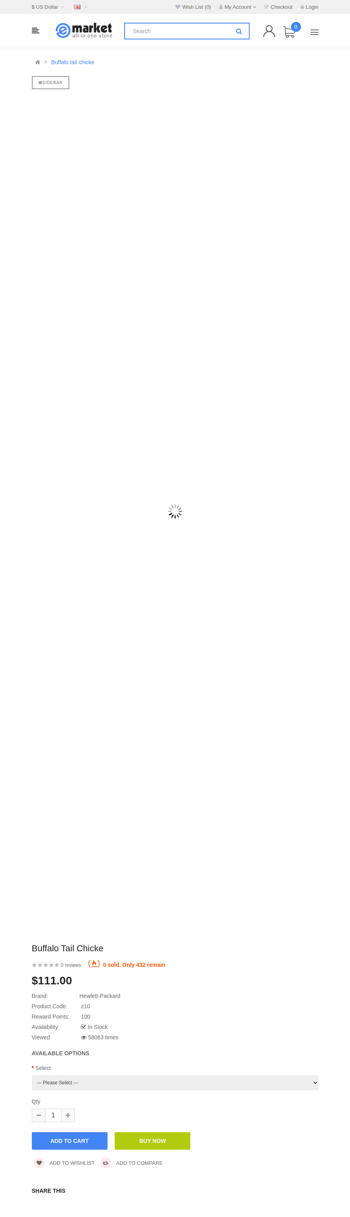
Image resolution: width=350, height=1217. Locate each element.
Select (43, 1068)
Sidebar (51, 82)
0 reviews (71, 965)
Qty (36, 1101)
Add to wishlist (64, 1163)
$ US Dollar (49, 7)
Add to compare (131, 1163)
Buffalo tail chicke (72, 62)
